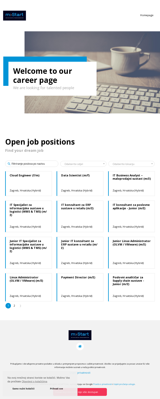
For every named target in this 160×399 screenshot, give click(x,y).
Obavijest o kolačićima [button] (34, 381)
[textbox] (83, 164)
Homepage (146, 15)
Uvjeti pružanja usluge (124, 384)
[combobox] (83, 164)
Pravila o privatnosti (102, 384)
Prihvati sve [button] (56, 388)
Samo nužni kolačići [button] (23, 388)
